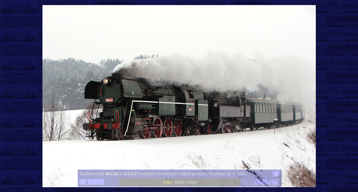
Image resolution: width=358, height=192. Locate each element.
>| (276, 182)
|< (83, 182)
